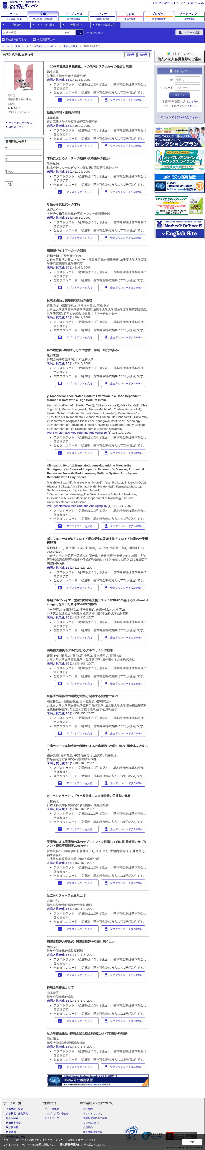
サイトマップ (52, 1118)
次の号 (143, 54)
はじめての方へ (163, 3)
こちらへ (193, 101)
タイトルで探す (46, 24)
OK (192, 1142)
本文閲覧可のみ (46, 39)
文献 (17, 46)
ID (171, 79)
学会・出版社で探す (106, 24)
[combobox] (32, 32)
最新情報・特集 (14, 1109)
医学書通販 (12, 1127)
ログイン (179, 95)
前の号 (130, 54)
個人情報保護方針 (92, 1132)
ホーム (5, 46)
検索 (9, 184)
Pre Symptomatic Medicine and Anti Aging (74, 432)
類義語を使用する (16, 39)
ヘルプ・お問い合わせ (191, 3)
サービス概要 (52, 1109)
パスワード (166, 87)
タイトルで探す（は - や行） (41, 46)
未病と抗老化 (70, 46)
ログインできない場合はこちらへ (180, 117)
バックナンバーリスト (22, 122)
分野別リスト (16, 127)
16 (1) (70, 79)
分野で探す (76, 24)
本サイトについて (92, 1113)
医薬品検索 (12, 1118)
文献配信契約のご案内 (95, 1118)
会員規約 (88, 1127)
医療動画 (11, 1132)
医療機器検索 (13, 1122)
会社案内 (88, 1109)
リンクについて (91, 1122)
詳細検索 (16, 24)
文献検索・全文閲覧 (17, 1113)
